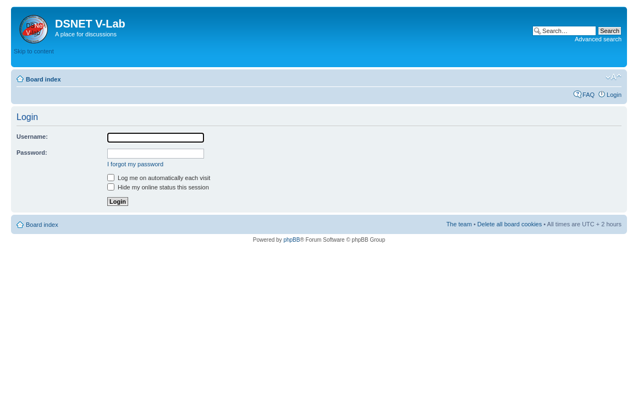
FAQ (588, 94)
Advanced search (598, 39)
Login (614, 94)
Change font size (614, 77)
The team (458, 224)
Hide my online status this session (158, 187)
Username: (32, 136)
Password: (31, 152)
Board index (43, 79)
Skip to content (34, 51)
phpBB (291, 240)
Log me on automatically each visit (158, 178)
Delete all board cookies (509, 224)
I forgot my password (135, 164)
